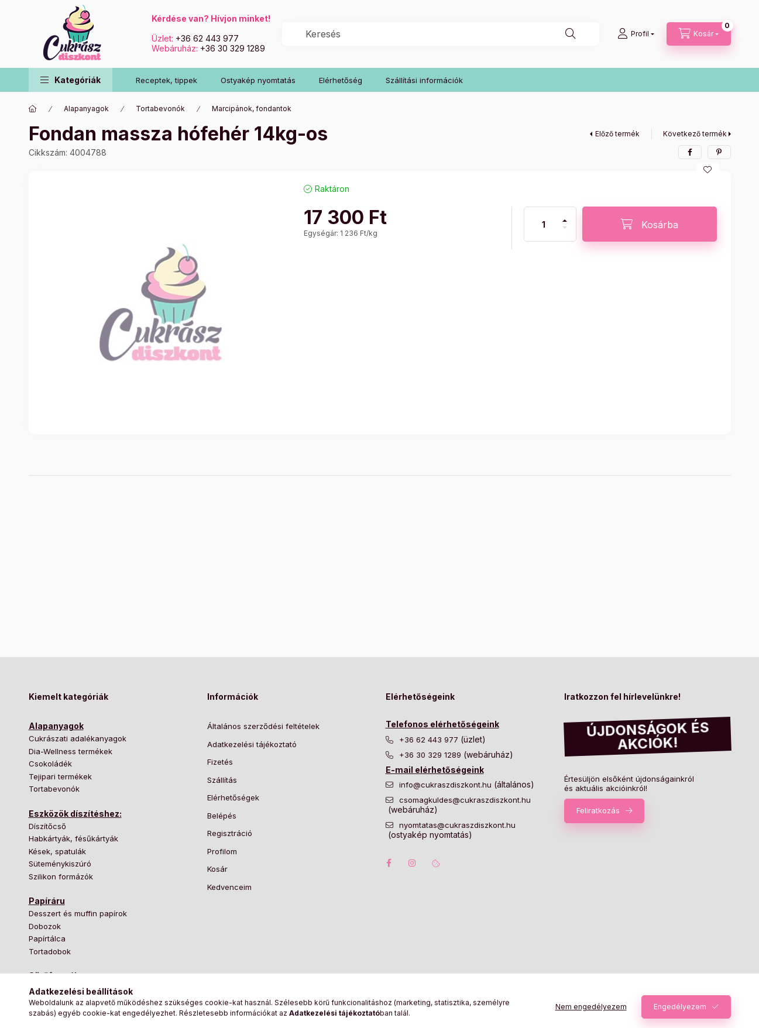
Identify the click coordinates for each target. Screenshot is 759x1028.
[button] (70, 80)
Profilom (222, 851)
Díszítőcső (47, 826)
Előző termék (617, 133)
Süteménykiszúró (60, 863)
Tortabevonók (160, 108)
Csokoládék (50, 763)
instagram (412, 863)
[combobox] (440, 34)
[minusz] (564, 232)
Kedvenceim (229, 887)
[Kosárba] (649, 224)
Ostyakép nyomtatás (258, 80)
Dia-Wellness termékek (70, 751)
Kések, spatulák (57, 851)
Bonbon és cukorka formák (78, 988)
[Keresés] (571, 34)
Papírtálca (47, 938)
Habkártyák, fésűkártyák (73, 838)
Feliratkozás (598, 810)
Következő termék (695, 133)
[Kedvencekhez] (707, 170)
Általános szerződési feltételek (263, 726)
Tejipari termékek (60, 776)
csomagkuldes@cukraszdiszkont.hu (465, 800)
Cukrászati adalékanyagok (77, 738)
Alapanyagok (86, 108)
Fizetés (220, 761)
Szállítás (222, 780)
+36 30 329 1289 (232, 48)
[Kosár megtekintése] (699, 34)
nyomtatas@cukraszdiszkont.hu (457, 825)
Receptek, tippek (166, 80)
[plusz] (564, 215)
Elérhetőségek (233, 797)
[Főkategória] (33, 109)
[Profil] (636, 34)
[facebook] (690, 152)
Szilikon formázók (61, 876)
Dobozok (45, 926)
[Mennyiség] (543, 224)
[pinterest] (719, 152)
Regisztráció (229, 833)
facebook (389, 863)
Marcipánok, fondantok (251, 108)
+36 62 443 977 (207, 38)
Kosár (217, 869)
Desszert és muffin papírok (78, 913)
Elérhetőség (340, 80)
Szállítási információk (424, 80)
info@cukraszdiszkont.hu (446, 785)
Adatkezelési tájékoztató (252, 744)
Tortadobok (50, 951)
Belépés (221, 815)
